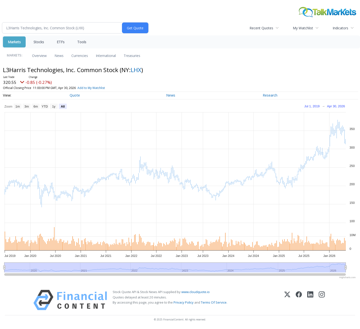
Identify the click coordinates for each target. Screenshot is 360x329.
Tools (81, 42)
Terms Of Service (214, 302)
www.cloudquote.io (195, 292)
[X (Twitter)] (287, 300)
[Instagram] (322, 300)
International (106, 55)
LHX (136, 70)
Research (270, 95)
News (59, 55)
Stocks (38, 42)
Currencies (79, 55)
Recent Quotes (261, 28)
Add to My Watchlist (91, 88)
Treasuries (132, 55)
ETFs (61, 42)
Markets (14, 42)
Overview (39, 55)
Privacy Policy (184, 302)
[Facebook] (299, 300)
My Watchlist (303, 28)
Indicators (340, 28)
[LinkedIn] (310, 300)
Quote (75, 95)
